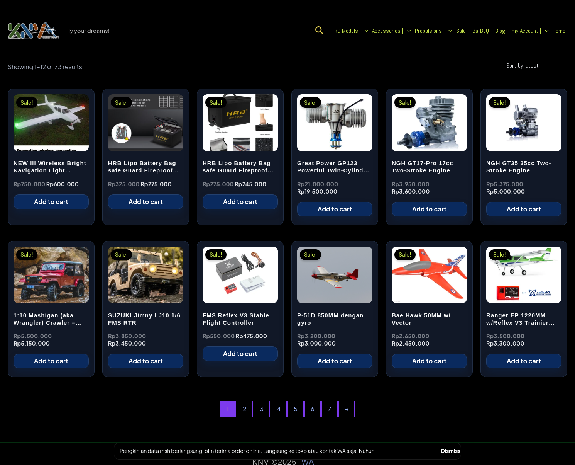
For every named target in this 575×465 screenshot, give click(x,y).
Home (560, 31)
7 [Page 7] (329, 409)
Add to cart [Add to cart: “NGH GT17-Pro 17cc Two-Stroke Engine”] (429, 209)
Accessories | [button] (406, 31)
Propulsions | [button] (446, 31)
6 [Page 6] (313, 409)
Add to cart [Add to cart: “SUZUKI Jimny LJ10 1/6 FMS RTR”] (146, 361)
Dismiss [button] (450, 451)
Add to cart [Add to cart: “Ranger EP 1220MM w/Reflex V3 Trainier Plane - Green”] (524, 361)
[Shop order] (535, 65)
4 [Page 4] (279, 409)
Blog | (507, 31)
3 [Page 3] (262, 409)
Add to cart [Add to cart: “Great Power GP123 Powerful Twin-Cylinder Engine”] (335, 209)
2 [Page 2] (245, 409)
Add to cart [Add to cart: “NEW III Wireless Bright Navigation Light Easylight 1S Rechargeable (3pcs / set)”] (51, 202)
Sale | (472, 31)
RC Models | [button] (369, 31)
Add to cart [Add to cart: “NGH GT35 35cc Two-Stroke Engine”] (524, 209)
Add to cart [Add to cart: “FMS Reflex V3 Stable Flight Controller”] (240, 353)
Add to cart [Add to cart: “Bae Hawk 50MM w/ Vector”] (429, 361)
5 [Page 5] (296, 409)
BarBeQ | (489, 31)
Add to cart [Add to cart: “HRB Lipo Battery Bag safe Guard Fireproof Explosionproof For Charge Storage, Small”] (240, 202)
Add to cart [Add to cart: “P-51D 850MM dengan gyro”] (335, 361)
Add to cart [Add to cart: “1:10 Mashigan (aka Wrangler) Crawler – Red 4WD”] (51, 361)
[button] (338, 30)
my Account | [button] (533, 31)
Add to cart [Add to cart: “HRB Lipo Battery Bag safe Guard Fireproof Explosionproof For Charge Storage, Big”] (146, 202)
